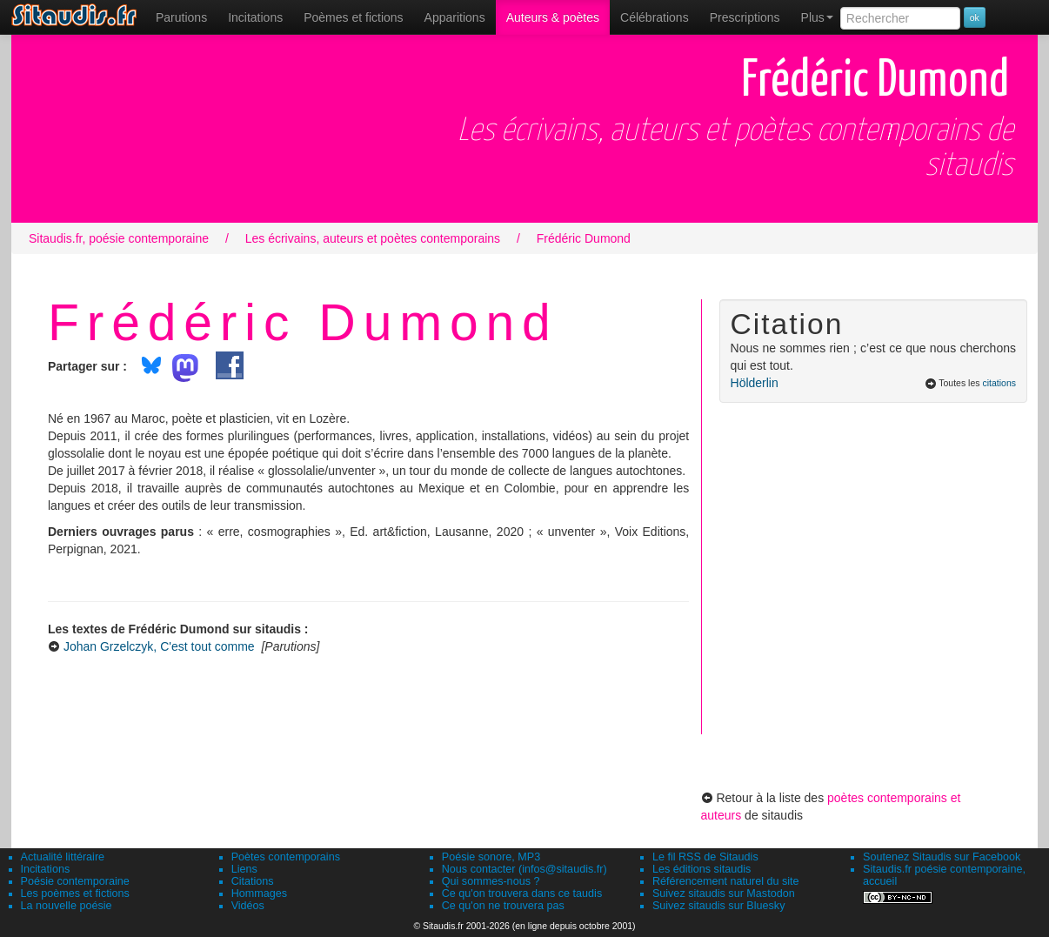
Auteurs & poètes (552, 17)
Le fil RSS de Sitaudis (705, 857)
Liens (244, 869)
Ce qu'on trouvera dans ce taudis (522, 893)
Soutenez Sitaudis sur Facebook (941, 857)
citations (999, 383)
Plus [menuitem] (817, 17)
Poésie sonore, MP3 (491, 857)
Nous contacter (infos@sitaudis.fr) (524, 869)
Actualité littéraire (63, 857)
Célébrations (654, 17)
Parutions (181, 17)
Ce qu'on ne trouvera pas (503, 906)
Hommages (259, 893)
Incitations (45, 869)
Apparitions (454, 17)
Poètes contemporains (285, 857)
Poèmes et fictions (353, 17)
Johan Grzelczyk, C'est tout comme (159, 646)
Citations (252, 881)
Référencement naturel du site (725, 881)
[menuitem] (181, 17)
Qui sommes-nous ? (491, 881)
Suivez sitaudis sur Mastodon (723, 893)
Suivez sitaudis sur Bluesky (718, 906)
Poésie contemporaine (75, 881)
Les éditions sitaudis (701, 869)
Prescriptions (745, 17)
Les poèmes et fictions (75, 893)
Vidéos (247, 906)
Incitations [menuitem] (255, 17)
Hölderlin (754, 383)
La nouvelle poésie (66, 906)
